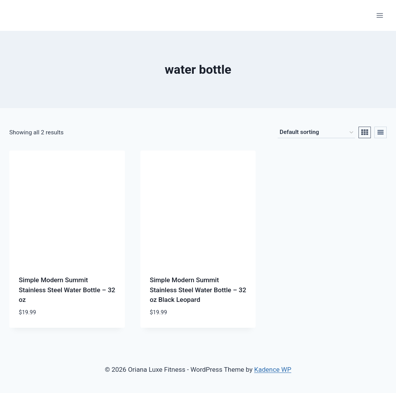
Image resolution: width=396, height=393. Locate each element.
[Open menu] (379, 15)
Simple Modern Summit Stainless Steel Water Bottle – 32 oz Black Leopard (198, 289)
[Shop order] (316, 132)
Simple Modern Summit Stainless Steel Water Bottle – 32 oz (67, 289)
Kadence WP (272, 369)
